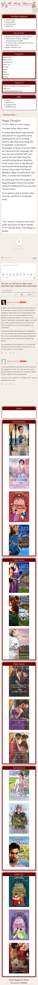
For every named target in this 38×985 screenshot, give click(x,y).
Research (6, 74)
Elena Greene (10, 22)
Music (18, 228)
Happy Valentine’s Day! (13, 47)
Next (14, 115)
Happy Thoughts (11, 120)
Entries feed (10, 102)
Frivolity (6, 67)
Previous (6, 115)
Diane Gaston (10, 20)
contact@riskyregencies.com (12, 91)
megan (27, 124)
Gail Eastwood (11, 24)
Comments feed (11, 104)
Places (5, 72)
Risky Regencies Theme (19, 980)
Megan (30, 228)
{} (3, 277)
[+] (7, 277)
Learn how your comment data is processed (18, 286)
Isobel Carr (9, 26)
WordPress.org (10, 107)
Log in (8, 100)
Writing (5, 77)
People (5, 69)
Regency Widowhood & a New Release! (19, 36)
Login (34, 258)
